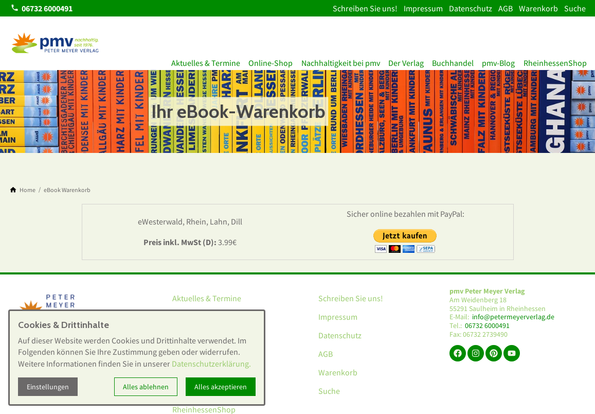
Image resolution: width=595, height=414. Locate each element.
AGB (505, 8)
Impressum (423, 8)
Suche (575, 8)
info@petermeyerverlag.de (513, 317)
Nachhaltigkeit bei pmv (320, 61)
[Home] (27, 190)
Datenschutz (470, 8)
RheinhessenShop (551, 61)
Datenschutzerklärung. (211, 363)
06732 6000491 (487, 325)
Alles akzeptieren (220, 386)
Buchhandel (441, 61)
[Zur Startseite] (55, 43)
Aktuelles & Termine (177, 61)
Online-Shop (247, 61)
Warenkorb (538, 8)
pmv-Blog (490, 61)
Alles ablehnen (146, 386)
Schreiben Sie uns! (365, 8)
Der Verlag (390, 61)
